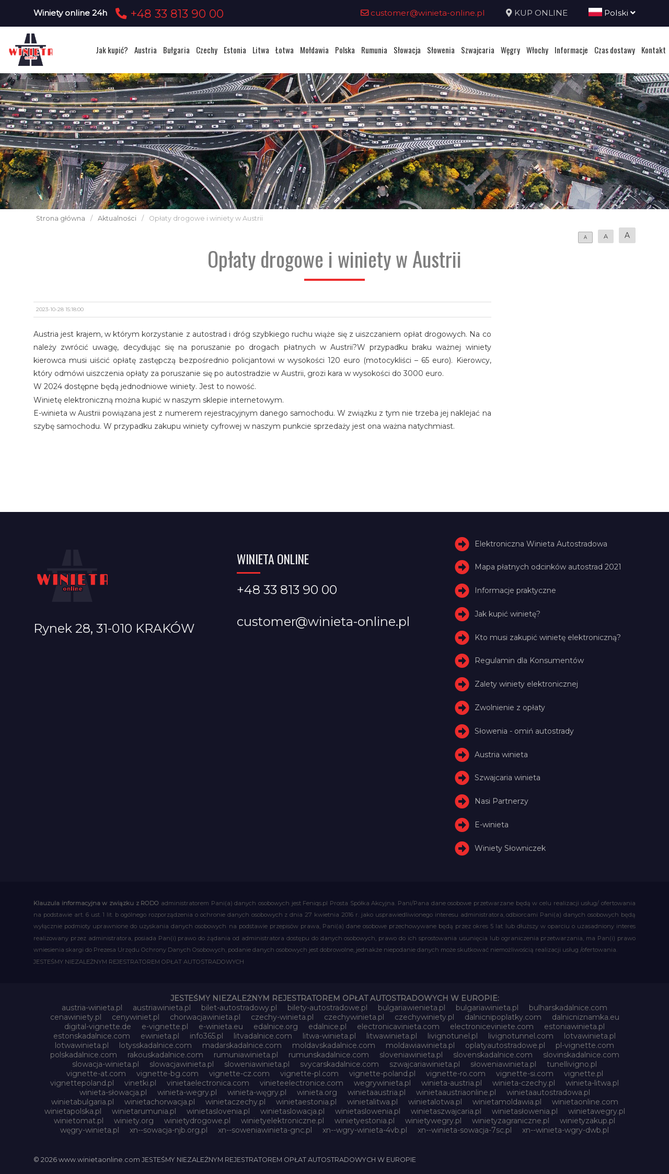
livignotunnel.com (520, 1036)
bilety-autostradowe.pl (327, 1007)
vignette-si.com (524, 1073)
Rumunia (374, 49)
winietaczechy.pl (235, 1102)
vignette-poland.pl (382, 1073)
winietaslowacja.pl (292, 1111)
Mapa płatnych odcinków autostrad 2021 (548, 567)
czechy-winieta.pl (282, 1017)
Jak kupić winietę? (507, 614)
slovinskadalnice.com (581, 1054)
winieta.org (317, 1092)
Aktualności (117, 218)
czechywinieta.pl (354, 1017)
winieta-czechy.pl (523, 1083)
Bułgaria (176, 49)
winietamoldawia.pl (506, 1102)
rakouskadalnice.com (165, 1054)
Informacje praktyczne (515, 590)
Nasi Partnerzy (501, 801)
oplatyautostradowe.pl (505, 1045)
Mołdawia (314, 49)
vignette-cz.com (239, 1073)
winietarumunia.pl (144, 1111)
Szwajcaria (477, 49)
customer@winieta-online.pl (423, 13)
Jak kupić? (112, 49)
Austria (145, 49)
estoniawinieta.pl (574, 1026)
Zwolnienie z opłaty (510, 707)
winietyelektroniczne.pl (282, 1120)
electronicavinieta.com (398, 1026)
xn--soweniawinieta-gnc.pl (265, 1130)
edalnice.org (275, 1026)
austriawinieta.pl (162, 1007)
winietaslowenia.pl (367, 1111)
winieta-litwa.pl (592, 1083)
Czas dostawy (614, 49)
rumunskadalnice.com (329, 1054)
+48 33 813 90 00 (168, 13)
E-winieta (492, 824)
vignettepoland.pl (82, 1083)
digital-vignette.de (97, 1026)
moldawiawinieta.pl (420, 1045)
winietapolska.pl (72, 1111)
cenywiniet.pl (135, 1017)
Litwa (260, 49)
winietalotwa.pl (435, 1102)
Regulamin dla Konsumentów (529, 661)
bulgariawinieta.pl (487, 1007)
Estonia (235, 49)
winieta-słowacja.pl (113, 1092)
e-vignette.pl (165, 1026)
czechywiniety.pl (424, 1017)
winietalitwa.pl (372, 1102)
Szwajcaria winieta (507, 778)
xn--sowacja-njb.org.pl (168, 1130)
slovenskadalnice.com (493, 1054)
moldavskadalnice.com (333, 1045)
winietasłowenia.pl (525, 1111)
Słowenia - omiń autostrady (524, 731)
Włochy (537, 49)
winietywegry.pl (433, 1120)
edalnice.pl (327, 1026)
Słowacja (407, 49)
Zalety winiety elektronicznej (526, 684)
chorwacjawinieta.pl (205, 1017)
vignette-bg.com (167, 1073)
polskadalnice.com (83, 1054)
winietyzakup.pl (587, 1120)
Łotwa (284, 49)
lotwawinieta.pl (82, 1045)
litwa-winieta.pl (329, 1036)
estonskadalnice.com (91, 1036)
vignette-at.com (96, 1073)
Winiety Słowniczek (510, 848)
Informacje (571, 49)
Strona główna (60, 218)
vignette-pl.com (309, 1073)
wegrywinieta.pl (382, 1083)
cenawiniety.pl (75, 1017)
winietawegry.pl (596, 1111)
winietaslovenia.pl (218, 1111)
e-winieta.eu (221, 1026)
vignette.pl (583, 1073)
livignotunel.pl (453, 1036)
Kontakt (653, 49)
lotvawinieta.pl (590, 1036)
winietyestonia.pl (364, 1120)
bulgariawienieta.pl (411, 1007)
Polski (612, 13)
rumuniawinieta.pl (246, 1054)
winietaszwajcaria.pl (446, 1111)
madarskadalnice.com (242, 1045)
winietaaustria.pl (377, 1092)
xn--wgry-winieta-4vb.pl (364, 1130)
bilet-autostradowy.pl (239, 1007)
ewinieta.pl (160, 1036)
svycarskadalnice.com (339, 1064)
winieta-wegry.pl (187, 1092)
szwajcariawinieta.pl (424, 1064)
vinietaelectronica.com (208, 1083)
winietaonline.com (585, 1102)
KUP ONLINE (541, 13)
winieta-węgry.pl (256, 1092)
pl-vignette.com (585, 1045)
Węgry (510, 49)
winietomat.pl (78, 1120)
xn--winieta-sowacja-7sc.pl (465, 1130)
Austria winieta (501, 754)
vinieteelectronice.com (301, 1083)
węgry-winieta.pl (89, 1130)
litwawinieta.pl (391, 1036)
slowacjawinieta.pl (181, 1064)
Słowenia (441, 49)
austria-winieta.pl (92, 1007)
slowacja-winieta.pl (105, 1064)
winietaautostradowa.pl (548, 1092)
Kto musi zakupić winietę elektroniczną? (548, 637)
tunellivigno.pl (572, 1064)
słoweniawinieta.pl (503, 1064)
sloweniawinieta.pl (257, 1064)
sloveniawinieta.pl (411, 1054)
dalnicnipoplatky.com (503, 1017)
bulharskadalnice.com (568, 1007)
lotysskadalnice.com (155, 1045)
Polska (345, 49)
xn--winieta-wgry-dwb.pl (565, 1130)
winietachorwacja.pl (159, 1102)
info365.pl (206, 1036)
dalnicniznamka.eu (585, 1017)
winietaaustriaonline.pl (456, 1092)
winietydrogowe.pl (197, 1120)
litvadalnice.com (263, 1036)
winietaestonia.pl (306, 1102)
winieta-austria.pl (451, 1083)
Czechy (206, 49)
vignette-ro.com (456, 1073)
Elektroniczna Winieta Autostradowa (541, 544)
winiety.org (134, 1120)
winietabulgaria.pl (82, 1102)
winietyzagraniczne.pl (510, 1120)
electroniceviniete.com (492, 1026)
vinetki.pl (140, 1083)
